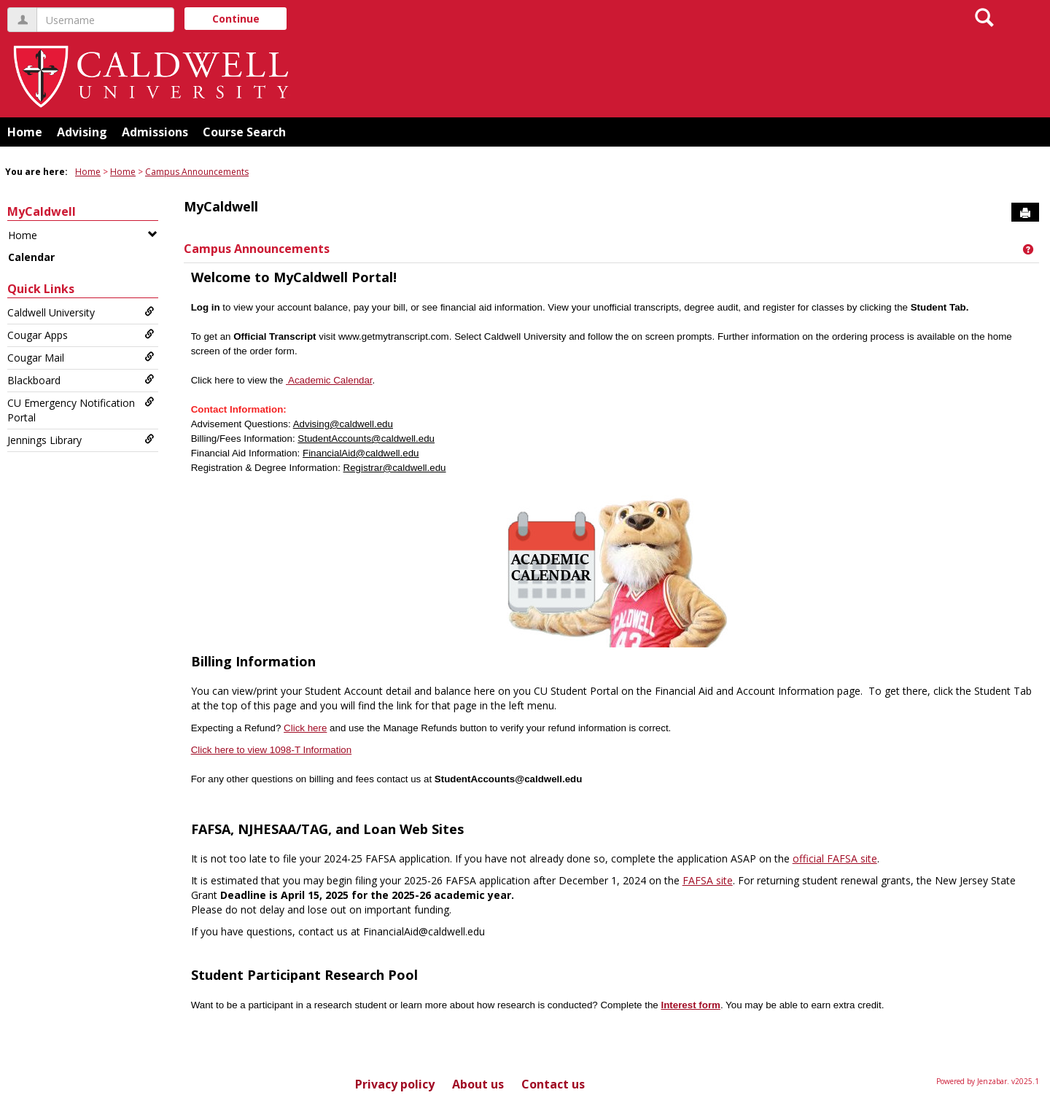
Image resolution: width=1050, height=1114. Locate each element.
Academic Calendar (329, 380)
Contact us (553, 1084)
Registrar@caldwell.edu (394, 467)
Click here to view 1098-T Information (271, 749)
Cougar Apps (81, 335)
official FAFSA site (835, 858)
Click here (305, 727)
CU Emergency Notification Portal (81, 410)
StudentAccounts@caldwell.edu (366, 438)
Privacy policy (395, 1084)
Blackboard (81, 380)
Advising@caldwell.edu (343, 423)
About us (478, 1084)
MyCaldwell (41, 211)
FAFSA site (707, 880)
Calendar (31, 257)
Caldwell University (81, 312)
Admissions (155, 132)
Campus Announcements (197, 171)
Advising (82, 132)
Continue (236, 19)
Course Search (244, 132)
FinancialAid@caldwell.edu (361, 453)
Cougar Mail (81, 358)
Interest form (690, 1005)
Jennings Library (81, 440)
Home (24, 132)
